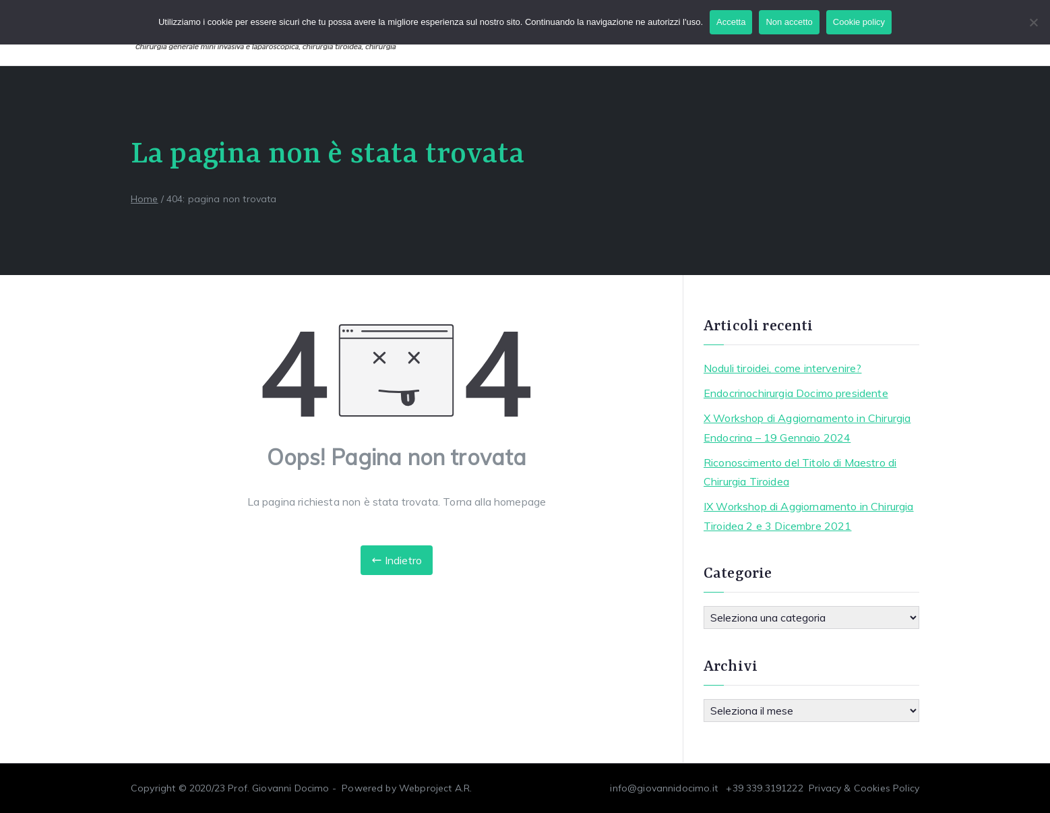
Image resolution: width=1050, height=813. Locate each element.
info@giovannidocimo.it (664, 788)
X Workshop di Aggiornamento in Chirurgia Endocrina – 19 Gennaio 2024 (807, 427)
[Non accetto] (1033, 22)
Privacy (825, 788)
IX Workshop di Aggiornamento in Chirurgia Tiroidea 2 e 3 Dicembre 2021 (809, 516)
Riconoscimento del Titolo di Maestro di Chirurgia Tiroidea (800, 472)
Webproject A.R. (435, 788)
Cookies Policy (886, 788)
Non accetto (789, 22)
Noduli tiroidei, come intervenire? (782, 368)
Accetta (730, 22)
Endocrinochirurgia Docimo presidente (796, 393)
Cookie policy (859, 22)
